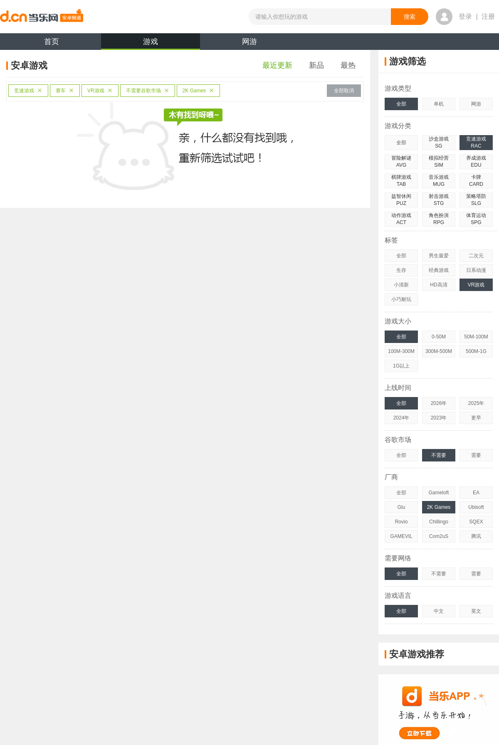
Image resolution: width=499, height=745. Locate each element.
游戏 (150, 43)
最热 (348, 65)
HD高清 (438, 285)
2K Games (199, 91)
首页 (51, 41)
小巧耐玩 (401, 299)
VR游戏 (100, 91)
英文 (476, 611)
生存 (401, 270)
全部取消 (344, 91)
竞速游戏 (28, 91)
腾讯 (476, 536)
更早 (476, 418)
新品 (316, 65)
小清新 (401, 285)
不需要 (438, 455)
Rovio (401, 522)
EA (476, 493)
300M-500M (438, 351)
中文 (439, 611)
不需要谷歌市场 (147, 91)
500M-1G (476, 351)
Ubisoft (476, 507)
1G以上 (401, 366)
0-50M (439, 337)
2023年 (439, 418)
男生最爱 (439, 256)
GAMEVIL (401, 536)
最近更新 (277, 65)
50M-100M (476, 337)
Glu (401, 507)
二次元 (476, 256)
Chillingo (438, 522)
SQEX (476, 522)
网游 (249, 41)
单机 (439, 104)
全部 (401, 104)
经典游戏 (439, 270)
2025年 (476, 403)
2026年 (439, 403)
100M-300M (401, 351)
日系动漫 (476, 270)
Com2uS (439, 536)
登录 (465, 16)
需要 (476, 455)
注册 (488, 16)
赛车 (65, 91)
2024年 (401, 418)
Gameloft (439, 493)
